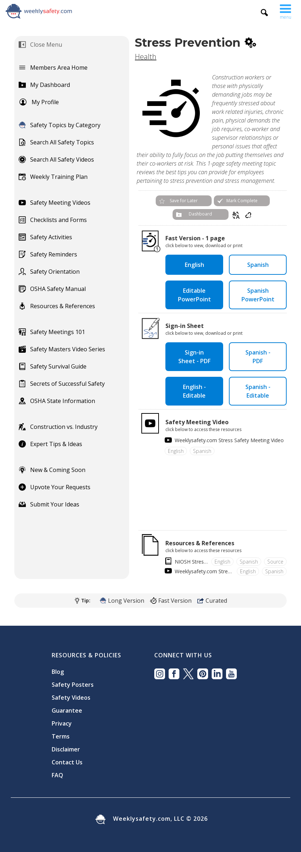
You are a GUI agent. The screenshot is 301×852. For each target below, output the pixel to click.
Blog (58, 672)
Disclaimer (66, 749)
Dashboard (200, 214)
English (194, 265)
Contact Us (67, 762)
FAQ (57, 775)
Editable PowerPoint (194, 295)
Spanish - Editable (258, 391)
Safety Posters (73, 685)
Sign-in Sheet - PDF (194, 356)
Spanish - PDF (258, 356)
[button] (285, 10)
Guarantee (67, 710)
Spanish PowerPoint (257, 295)
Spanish (258, 265)
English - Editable (194, 391)
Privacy (62, 723)
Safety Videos (71, 697)
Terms (61, 736)
